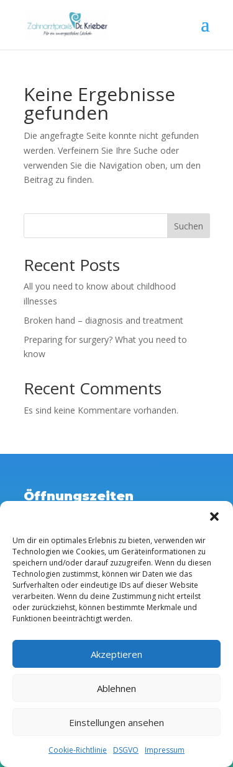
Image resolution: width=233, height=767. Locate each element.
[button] (214, 516)
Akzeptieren (116, 654)
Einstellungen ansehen (116, 722)
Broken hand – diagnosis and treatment (103, 320)
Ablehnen (116, 688)
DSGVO (126, 750)
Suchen (188, 226)
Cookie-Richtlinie (77, 750)
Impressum (165, 750)
